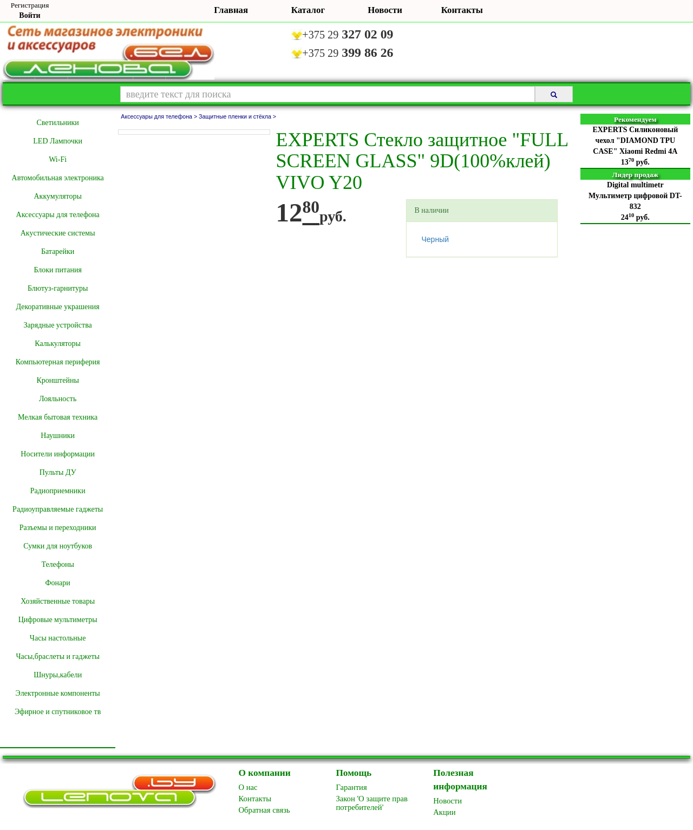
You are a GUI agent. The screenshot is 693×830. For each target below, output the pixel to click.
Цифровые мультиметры (57, 620)
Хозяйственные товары (58, 601)
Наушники (58, 436)
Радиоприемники (58, 491)
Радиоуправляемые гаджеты (57, 509)
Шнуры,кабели (58, 675)
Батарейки (57, 251)
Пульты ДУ (58, 472)
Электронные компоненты (58, 693)
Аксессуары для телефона (58, 215)
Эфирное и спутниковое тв (58, 712)
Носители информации (58, 454)
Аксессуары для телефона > (160, 116)
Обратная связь (264, 810)
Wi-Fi (58, 159)
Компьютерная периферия (58, 362)
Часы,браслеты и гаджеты (58, 656)
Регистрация (30, 5)
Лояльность (57, 399)
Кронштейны (57, 380)
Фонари (57, 583)
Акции (444, 812)
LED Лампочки (57, 141)
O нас (248, 787)
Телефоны (57, 564)
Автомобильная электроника (58, 178)
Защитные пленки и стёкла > (237, 116)
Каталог (308, 10)
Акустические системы (58, 233)
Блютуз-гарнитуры (58, 288)
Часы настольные (58, 638)
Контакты (462, 10)
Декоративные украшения (58, 307)
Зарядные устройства (57, 325)
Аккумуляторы (57, 196)
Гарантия (351, 787)
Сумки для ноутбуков (57, 546)
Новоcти (447, 800)
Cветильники (57, 123)
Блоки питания (58, 270)
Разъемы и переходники (57, 528)
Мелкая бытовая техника (57, 417)
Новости (385, 10)
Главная (231, 10)
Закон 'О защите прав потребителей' (372, 803)
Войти (29, 15)
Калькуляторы (58, 343)
